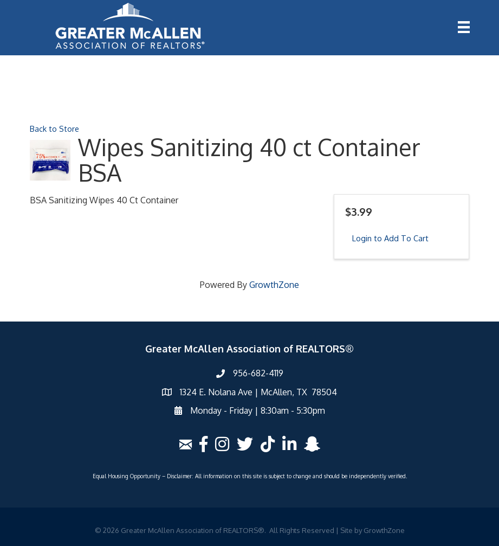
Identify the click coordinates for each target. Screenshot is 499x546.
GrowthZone (274, 284)
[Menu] (463, 27)
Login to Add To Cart (390, 238)
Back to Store (54, 128)
